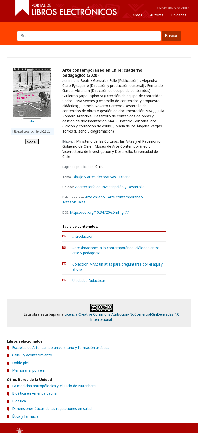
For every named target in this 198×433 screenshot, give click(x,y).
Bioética (19, 401)
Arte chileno (95, 197)
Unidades (178, 15)
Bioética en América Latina (34, 393)
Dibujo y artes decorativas (94, 176)
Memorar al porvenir (29, 370)
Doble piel (20, 362)
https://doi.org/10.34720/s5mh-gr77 (99, 212)
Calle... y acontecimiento (32, 355)
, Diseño (124, 176)
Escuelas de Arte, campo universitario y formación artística (60, 347)
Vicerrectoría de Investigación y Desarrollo (110, 186)
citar (32, 121)
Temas (136, 15)
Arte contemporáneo (125, 197)
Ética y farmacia (25, 416)
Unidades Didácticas (89, 280)
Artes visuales (74, 202)
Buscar (99, 28)
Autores (156, 15)
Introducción (82, 236)
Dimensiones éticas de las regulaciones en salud (52, 408)
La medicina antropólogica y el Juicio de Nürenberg (54, 385)
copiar (32, 141)
